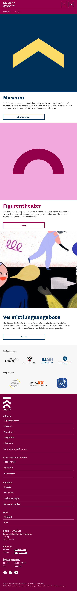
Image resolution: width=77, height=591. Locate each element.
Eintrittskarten (23, 117)
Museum (8, 426)
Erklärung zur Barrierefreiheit (38, 585)
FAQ (6, 522)
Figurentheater (11, 420)
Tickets (17, 11)
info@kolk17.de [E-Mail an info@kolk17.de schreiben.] (21, 552)
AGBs (5, 585)
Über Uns (8, 443)
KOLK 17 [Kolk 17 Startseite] (7, 11)
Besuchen (9, 492)
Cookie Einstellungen (58, 585)
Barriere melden (12, 503)
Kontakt (8, 516)
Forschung (9, 432)
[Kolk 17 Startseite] (9, 4)
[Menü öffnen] (71, 4)
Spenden (8, 467)
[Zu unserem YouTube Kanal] (16, 573)
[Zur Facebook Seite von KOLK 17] (5, 573)
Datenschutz (12, 585)
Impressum (23, 585)
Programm (9, 437)
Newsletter (9, 473)
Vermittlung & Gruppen (15, 449)
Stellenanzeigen (12, 498)
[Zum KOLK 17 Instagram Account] (11, 573)
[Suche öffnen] (64, 4)
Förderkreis (9, 461)
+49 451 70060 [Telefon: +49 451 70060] (20, 549)
